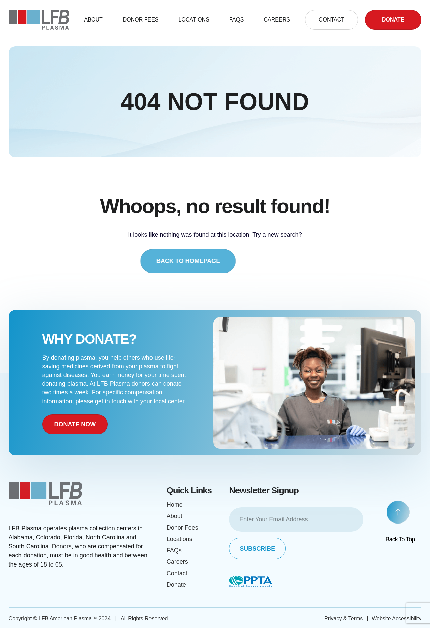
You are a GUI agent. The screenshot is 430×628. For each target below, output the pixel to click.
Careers (277, 20)
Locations (194, 20)
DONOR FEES (141, 20)
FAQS (236, 20)
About (93, 20)
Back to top (400, 539)
